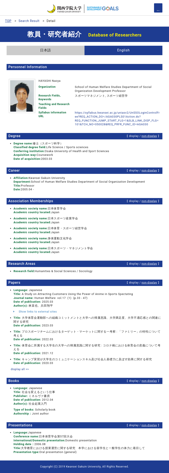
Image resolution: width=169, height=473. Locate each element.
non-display (149, 136)
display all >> (20, 369)
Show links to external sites (35, 311)
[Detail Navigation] (158, 8)
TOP (8, 21)
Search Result (28, 21)
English (123, 50)
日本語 (45, 50)
